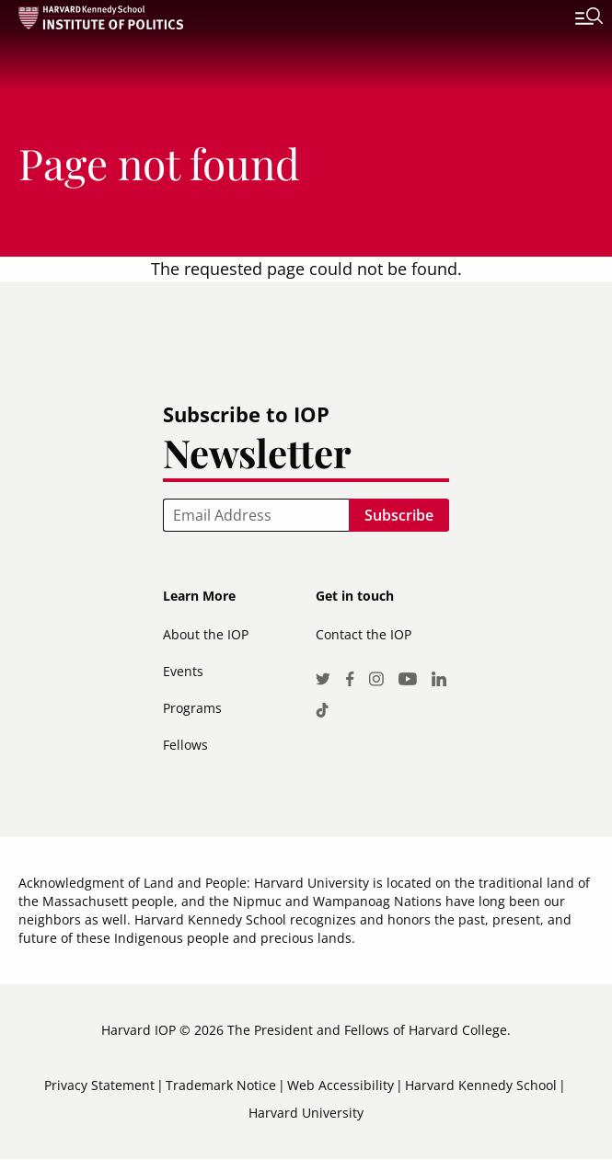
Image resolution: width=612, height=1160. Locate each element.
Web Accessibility (340, 1085)
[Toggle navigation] (575, 18)
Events (183, 671)
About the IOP (205, 634)
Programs (192, 708)
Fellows (185, 744)
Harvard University (306, 1112)
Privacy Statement (99, 1085)
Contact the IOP (363, 634)
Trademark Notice (221, 1085)
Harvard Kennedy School (481, 1085)
